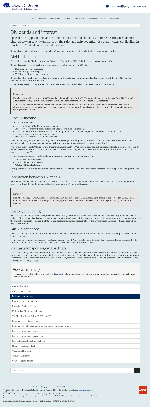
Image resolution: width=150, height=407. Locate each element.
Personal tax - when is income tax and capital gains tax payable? (41, 326)
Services (68, 18)
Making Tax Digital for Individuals (28, 311)
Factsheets (80, 18)
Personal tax (26, 25)
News (104, 18)
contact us (61, 274)
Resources (93, 18)
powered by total (55, 387)
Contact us (114, 18)
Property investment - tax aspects (27, 336)
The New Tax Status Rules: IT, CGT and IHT (31, 316)
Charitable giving (20, 286)
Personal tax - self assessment (26, 321)
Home (33, 18)
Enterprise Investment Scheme (26, 301)
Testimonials (54, 18)
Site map (19, 387)
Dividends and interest (22, 296)
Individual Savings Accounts (25, 306)
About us (42, 18)
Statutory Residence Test (23, 346)
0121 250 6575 (113, 6)
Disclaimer (37, 387)
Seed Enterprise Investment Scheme (28, 341)
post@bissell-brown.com (134, 6)
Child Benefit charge (21, 291)
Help (43, 387)
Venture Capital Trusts (22, 361)
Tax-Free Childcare (21, 356)
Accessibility (28, 387)
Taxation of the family (22, 351)
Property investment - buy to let (26, 331)
